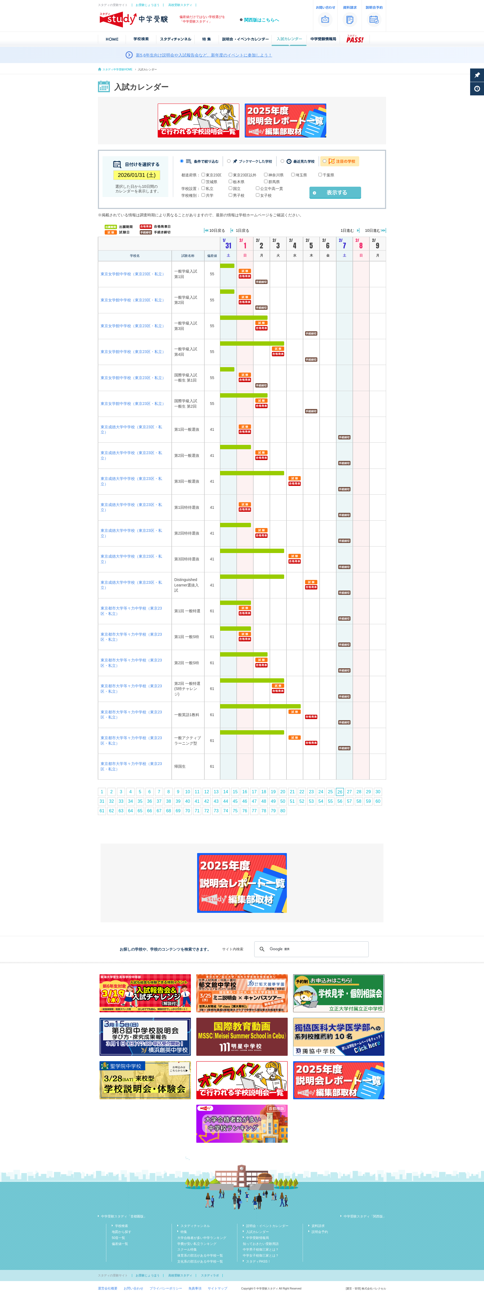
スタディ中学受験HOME (117, 69)
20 (282, 791)
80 (282, 810)
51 (292, 801)
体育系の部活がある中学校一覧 (200, 1255)
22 (301, 791)
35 (140, 801)
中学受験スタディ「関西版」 (365, 1216)
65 (140, 810)
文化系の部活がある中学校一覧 (200, 1261)
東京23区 (214, 175)
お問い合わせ (133, 1288)
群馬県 (274, 182)
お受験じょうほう (148, 5)
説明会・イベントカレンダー (267, 1226)
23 (311, 791)
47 (254, 801)
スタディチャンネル (195, 1226)
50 (282, 801)
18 (263, 791)
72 (206, 810)
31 (102, 801)
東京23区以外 (244, 175)
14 (225, 791)
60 (378, 801)
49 (273, 801)
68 (168, 810)
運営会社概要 (107, 1288)
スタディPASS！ (258, 1261)
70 (187, 810)
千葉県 (328, 175)
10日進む (373, 230)
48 (263, 801)
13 (216, 791)
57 (349, 801)
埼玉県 (301, 175)
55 (330, 801)
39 (178, 801)
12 (206, 791)
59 (368, 801)
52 (301, 801)
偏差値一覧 (120, 1244)
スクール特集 (187, 1249)
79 (273, 810)
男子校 (238, 195)
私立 (209, 188)
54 (320, 801)
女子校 (266, 195)
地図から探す (121, 1232)
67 (159, 810)
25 (330, 791)
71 (197, 810)
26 (339, 792)
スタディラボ (210, 1275)
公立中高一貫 (271, 188)
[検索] (311, 949)
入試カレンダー (257, 1232)
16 (244, 791)
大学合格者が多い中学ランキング (201, 1238)
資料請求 (318, 1226)
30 (378, 791)
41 (197, 801)
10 (187, 791)
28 (358, 791)
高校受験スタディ (180, 5)
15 (235, 791)
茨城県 (211, 182)
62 (111, 810)
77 (254, 810)
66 (149, 810)
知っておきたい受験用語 (261, 1244)
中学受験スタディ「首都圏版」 (124, 1216)
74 (225, 810)
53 (311, 801)
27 (349, 791)
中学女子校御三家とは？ (261, 1255)
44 (225, 801)
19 (273, 791)
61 (102, 810)
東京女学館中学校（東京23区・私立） (133, 274)
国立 (237, 188)
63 (121, 810)
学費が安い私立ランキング (196, 1244)
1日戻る (243, 230)
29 (368, 791)
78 (263, 810)
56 (339, 801)
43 (216, 801)
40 (187, 801)
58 (358, 801)
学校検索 (121, 1226)
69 (178, 810)
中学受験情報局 (257, 1238)
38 (168, 801)
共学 (209, 195)
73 (216, 810)
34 (130, 801)
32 (111, 801)
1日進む (347, 230)
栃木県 (238, 182)
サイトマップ (217, 1288)
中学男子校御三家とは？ (261, 1249)
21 (292, 791)
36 (149, 801)
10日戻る (217, 230)
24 (320, 791)
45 (235, 801)
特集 (184, 1232)
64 (130, 810)
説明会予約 (320, 1232)
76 (244, 810)
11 (197, 791)
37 (159, 801)
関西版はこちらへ (261, 20)
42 (206, 801)
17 (254, 791)
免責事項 (194, 1288)
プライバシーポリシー (166, 1288)
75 (235, 810)
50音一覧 (118, 1238)
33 (121, 801)
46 (244, 801)
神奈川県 (276, 175)
